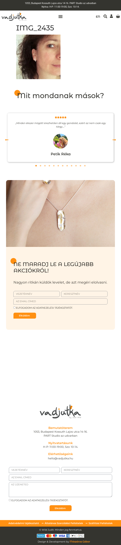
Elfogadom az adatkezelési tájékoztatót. (44, 307)
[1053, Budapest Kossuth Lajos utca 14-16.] (60, 358)
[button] (60, 16)
